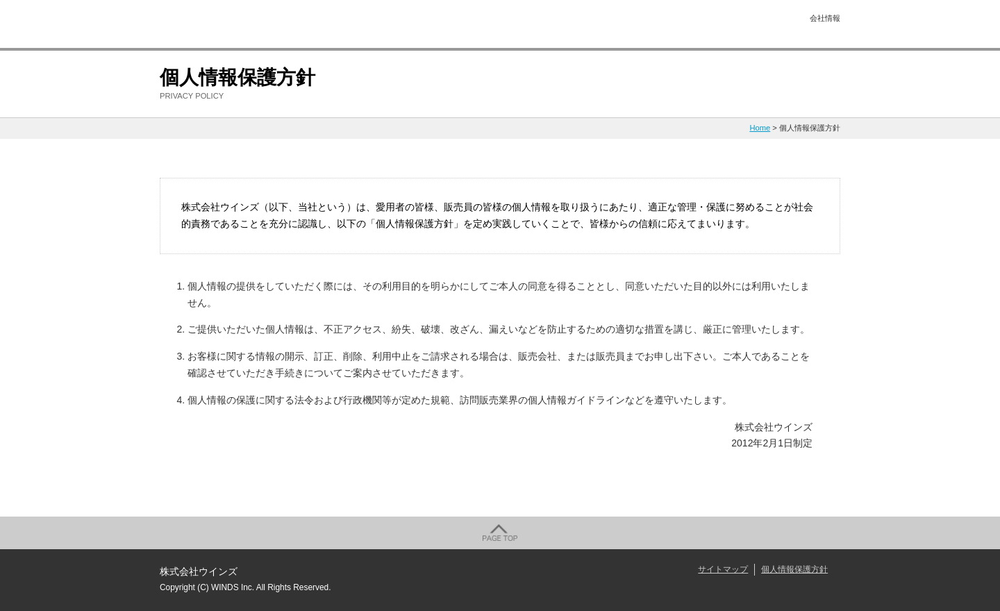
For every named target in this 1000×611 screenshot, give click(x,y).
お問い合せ (746, 25)
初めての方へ (295, 25)
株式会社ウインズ (200, 25)
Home (759, 128)
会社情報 (825, 18)
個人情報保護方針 (794, 569)
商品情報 (566, 25)
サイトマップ (723, 569)
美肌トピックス (476, 25)
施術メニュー (385, 25)
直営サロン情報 (656, 25)
